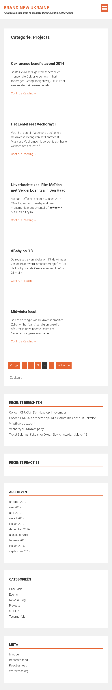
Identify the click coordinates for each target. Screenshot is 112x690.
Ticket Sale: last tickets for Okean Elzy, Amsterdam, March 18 (48, 434)
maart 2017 (16, 518)
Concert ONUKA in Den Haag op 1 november (37, 412)
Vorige (14, 365)
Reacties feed (18, 665)
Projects (14, 605)
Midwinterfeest (23, 311)
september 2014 (20, 551)
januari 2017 (17, 524)
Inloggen (14, 654)
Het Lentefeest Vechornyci (33, 124)
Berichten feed (18, 660)
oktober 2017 (18, 502)
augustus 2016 (18, 535)
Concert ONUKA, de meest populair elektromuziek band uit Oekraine (52, 418)
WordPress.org (19, 671)
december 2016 (19, 529)
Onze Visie (16, 589)
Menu (104, 8)
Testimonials (17, 616)
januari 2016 (17, 546)
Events (13, 594)
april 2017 (15, 513)
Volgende (63, 365)
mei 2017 (15, 507)
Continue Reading (23, 93)
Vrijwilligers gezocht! (22, 423)
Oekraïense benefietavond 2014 (37, 63)
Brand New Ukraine (26, 7)
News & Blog (17, 600)
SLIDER (14, 611)
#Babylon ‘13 (22, 251)
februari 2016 (17, 540)
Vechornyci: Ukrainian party (26, 429)
